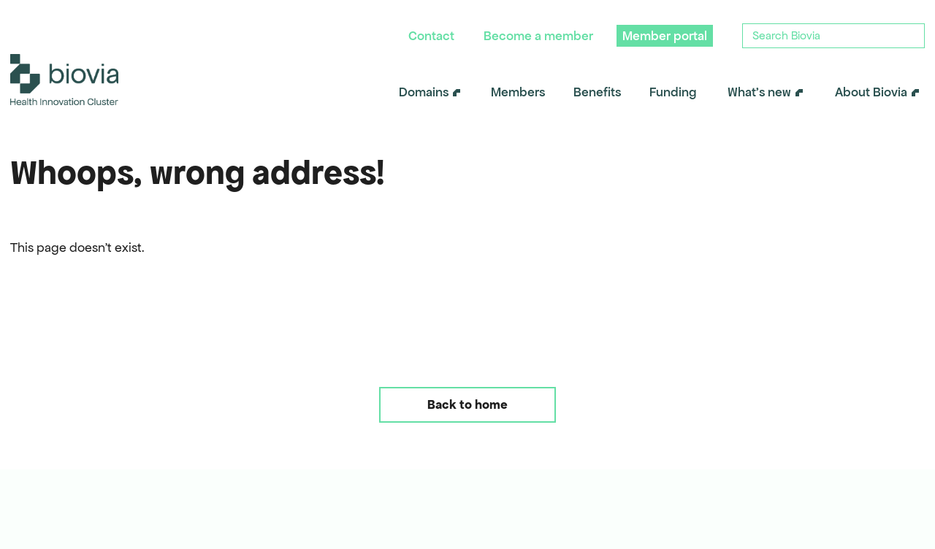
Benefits (597, 92)
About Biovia (871, 92)
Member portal (664, 36)
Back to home (467, 404)
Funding (673, 92)
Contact (431, 36)
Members (518, 92)
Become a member (538, 36)
